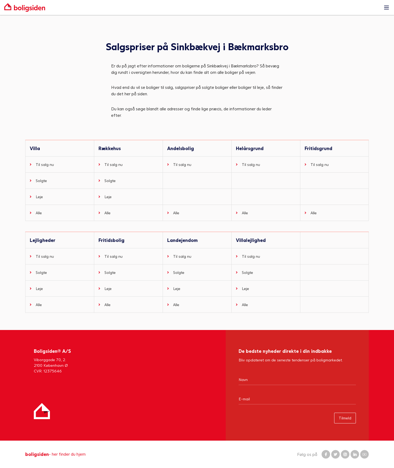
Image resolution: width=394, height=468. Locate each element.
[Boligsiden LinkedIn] (355, 454)
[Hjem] (42, 411)
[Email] (297, 398)
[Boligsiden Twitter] (335, 454)
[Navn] (297, 379)
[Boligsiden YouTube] (364, 454)
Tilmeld (345, 418)
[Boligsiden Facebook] (326, 454)
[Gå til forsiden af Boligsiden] (191, 7)
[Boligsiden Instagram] (345, 454)
